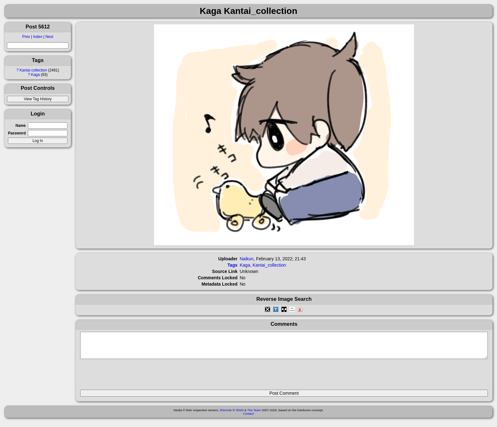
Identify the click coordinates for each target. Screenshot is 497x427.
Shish (240, 415)
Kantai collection (33, 70)
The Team (254, 415)
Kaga (35, 74)
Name (21, 125)
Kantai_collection (269, 265)
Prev (26, 36)
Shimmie (226, 415)
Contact (248, 418)
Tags (233, 265)
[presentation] (128, 377)
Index (37, 36)
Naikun (247, 258)
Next (49, 36)
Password (17, 133)
